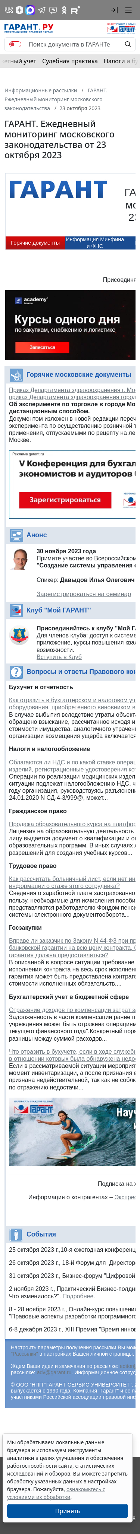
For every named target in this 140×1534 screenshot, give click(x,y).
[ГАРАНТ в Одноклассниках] (64, 10)
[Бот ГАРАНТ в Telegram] (53, 10)
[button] (114, 10)
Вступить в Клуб (59, 657)
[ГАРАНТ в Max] (30, 10)
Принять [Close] (67, 1511)
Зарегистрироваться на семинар (84, 594)
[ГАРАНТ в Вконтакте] (8, 10)
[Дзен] (19, 10)
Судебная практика (70, 61)
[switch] (15, 44)
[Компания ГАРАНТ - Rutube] (75, 10)
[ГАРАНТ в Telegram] (41, 10)
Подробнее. (78, 1296)
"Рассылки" (24, 1354)
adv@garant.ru (54, 1372)
